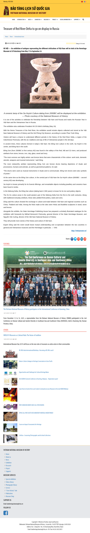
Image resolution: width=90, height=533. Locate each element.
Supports (77, 19)
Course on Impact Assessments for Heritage (30, 424)
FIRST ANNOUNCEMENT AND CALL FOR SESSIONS (31, 405)
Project (55, 19)
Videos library (10, 482)
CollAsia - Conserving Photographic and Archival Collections (35, 435)
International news (19, 37)
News (30, 19)
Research (47, 19)
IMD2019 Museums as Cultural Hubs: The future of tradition (22, 335)
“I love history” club (11, 491)
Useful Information (66, 19)
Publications (9, 494)
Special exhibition (11, 479)
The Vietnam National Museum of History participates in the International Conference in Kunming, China (36, 309)
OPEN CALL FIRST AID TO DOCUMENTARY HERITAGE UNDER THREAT (36, 413)
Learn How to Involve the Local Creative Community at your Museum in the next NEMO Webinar (43, 389)
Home (13, 19)
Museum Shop (10, 496)
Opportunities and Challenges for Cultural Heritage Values (34, 372)
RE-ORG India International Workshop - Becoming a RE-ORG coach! (36, 350)
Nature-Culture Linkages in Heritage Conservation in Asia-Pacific (35, 361)
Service (8, 488)
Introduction (21, 19)
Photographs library (11, 485)
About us (8, 457)
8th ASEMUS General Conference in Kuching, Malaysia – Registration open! (38, 379)
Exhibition (38, 19)
